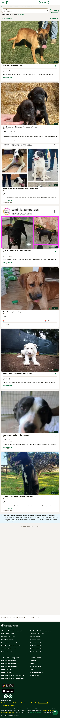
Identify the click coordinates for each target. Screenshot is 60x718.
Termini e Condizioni (36, 672)
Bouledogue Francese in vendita (11, 646)
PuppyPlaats (21, 703)
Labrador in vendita (7, 640)
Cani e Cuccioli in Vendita (12, 631)
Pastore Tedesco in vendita (9, 643)
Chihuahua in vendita (7, 633)
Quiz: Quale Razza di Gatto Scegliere (12, 678)
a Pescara (21, 14)
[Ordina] (54, 18)
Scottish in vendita (35, 646)
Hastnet (13, 703)
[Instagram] (10, 696)
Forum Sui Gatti (6, 672)
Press (31, 669)
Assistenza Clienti (35, 666)
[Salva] (55, 66)
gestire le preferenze (36, 712)
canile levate (35, 618)
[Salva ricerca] (55, 712)
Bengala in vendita (35, 643)
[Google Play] (8, 686)
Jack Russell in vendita (8, 649)
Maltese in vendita (7, 652)
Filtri (54, 10)
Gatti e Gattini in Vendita (40, 631)
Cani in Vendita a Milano (8, 660)
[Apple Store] (8, 691)
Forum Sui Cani (6, 669)
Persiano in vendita (36, 649)
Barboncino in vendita (8, 637)
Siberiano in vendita (36, 652)
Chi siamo (33, 660)
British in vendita (35, 637)
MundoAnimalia (31, 703)
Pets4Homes (5, 703)
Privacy (32, 663)
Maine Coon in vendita (37, 633)
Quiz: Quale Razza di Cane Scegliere (12, 675)
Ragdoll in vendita (35, 640)
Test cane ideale (35, 675)
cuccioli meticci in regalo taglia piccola (13, 618)
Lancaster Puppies (8, 705)
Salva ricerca (7, 18)
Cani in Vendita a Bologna (9, 666)
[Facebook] (6, 696)
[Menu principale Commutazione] (3, 2)
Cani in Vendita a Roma (8, 663)
